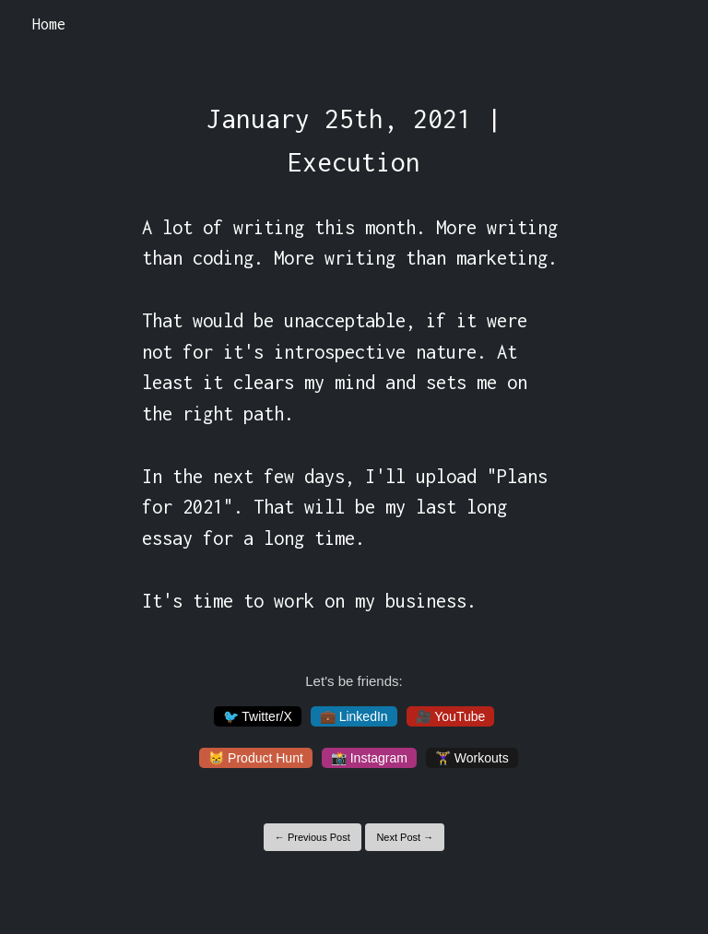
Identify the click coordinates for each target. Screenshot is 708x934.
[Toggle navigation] (669, 24)
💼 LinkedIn (354, 716)
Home (48, 24)
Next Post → (404, 837)
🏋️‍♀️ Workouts (472, 758)
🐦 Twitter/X (257, 716)
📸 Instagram (369, 758)
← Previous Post (312, 837)
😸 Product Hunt (255, 758)
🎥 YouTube (451, 716)
